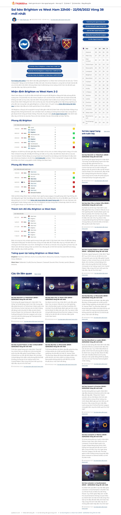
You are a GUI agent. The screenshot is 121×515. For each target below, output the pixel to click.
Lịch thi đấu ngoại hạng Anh (96, 30)
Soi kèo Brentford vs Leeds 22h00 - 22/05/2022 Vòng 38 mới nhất (94, 341)
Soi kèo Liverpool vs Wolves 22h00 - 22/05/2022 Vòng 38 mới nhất (94, 435)
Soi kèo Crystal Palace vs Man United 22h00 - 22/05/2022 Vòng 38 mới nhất (27, 345)
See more (37, 274)
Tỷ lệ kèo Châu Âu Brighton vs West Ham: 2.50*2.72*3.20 (44, 75)
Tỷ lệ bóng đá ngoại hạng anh (95, 22)
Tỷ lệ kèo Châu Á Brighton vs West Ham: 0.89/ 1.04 (44, 66)
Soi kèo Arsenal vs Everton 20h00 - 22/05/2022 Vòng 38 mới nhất (94, 387)
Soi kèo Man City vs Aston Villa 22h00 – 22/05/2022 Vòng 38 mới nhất (59, 298)
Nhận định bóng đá (28, 512)
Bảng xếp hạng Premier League (96, 35)
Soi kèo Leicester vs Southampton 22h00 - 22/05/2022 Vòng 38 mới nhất (95, 484)
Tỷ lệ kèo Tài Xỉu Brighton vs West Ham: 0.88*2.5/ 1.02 (44, 71)
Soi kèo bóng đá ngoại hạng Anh (60, 19)
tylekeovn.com (15, 512)
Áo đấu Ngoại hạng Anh (95, 39)
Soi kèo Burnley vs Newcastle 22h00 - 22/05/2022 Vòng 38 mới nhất (58, 345)
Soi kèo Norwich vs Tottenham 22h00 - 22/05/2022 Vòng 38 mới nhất (25, 298)
